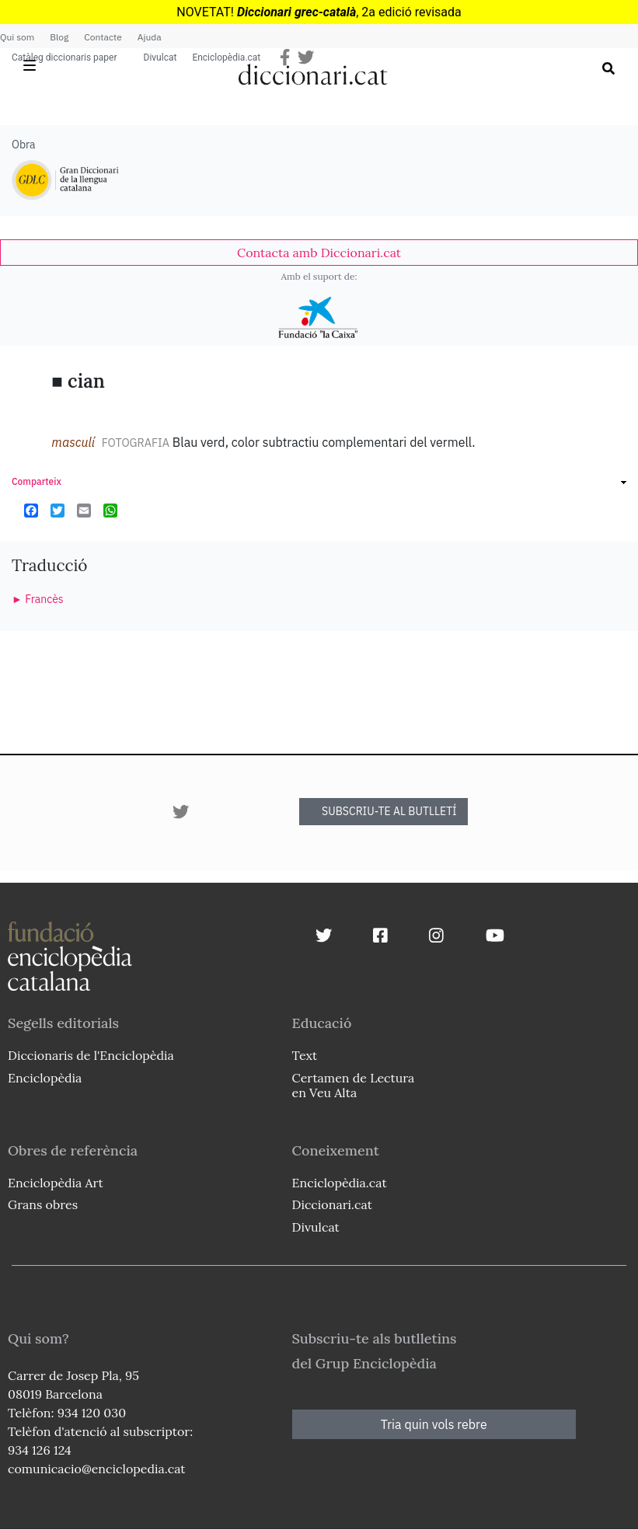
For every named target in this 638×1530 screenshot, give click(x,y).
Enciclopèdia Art (55, 1182)
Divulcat (160, 57)
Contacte (102, 37)
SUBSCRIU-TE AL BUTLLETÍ (389, 811)
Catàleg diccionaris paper (64, 57)
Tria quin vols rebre (434, 1424)
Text (305, 1055)
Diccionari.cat (332, 1204)
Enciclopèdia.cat (226, 57)
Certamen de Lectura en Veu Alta (353, 1085)
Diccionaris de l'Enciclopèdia (91, 1055)
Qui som (17, 37)
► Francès (38, 599)
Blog (59, 37)
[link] (319, 252)
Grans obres (43, 1204)
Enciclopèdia (45, 1078)
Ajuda (150, 37)
